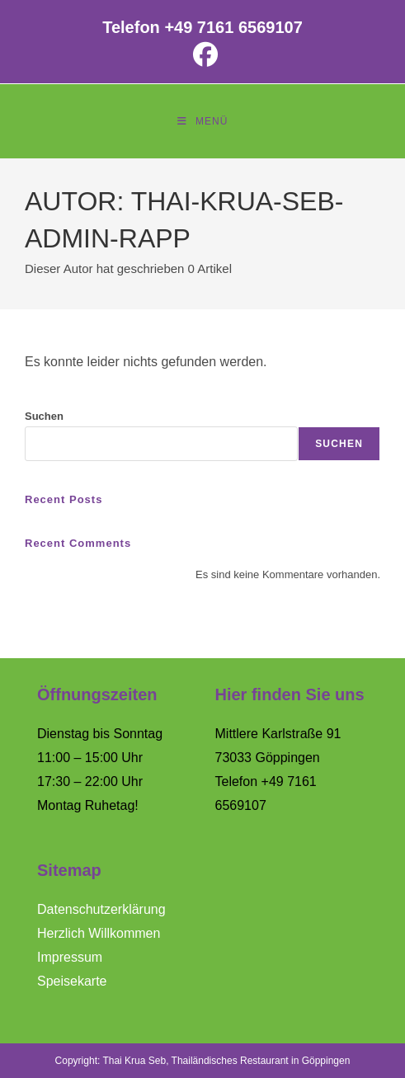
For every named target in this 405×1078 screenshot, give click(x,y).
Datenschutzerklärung (101, 909)
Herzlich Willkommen (98, 933)
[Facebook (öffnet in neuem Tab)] (203, 54)
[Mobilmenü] (203, 121)
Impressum (69, 957)
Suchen (44, 416)
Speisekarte (72, 981)
